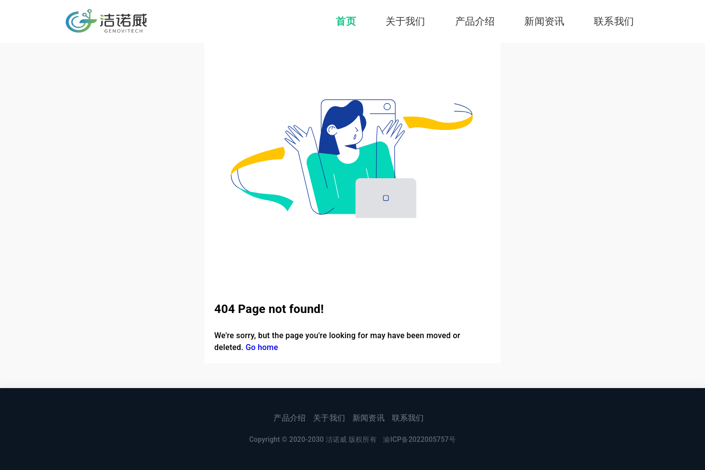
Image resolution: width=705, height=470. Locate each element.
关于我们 (406, 21)
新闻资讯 (544, 21)
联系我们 (614, 21)
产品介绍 (475, 21)
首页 (345, 21)
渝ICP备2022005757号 (419, 439)
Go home (261, 347)
